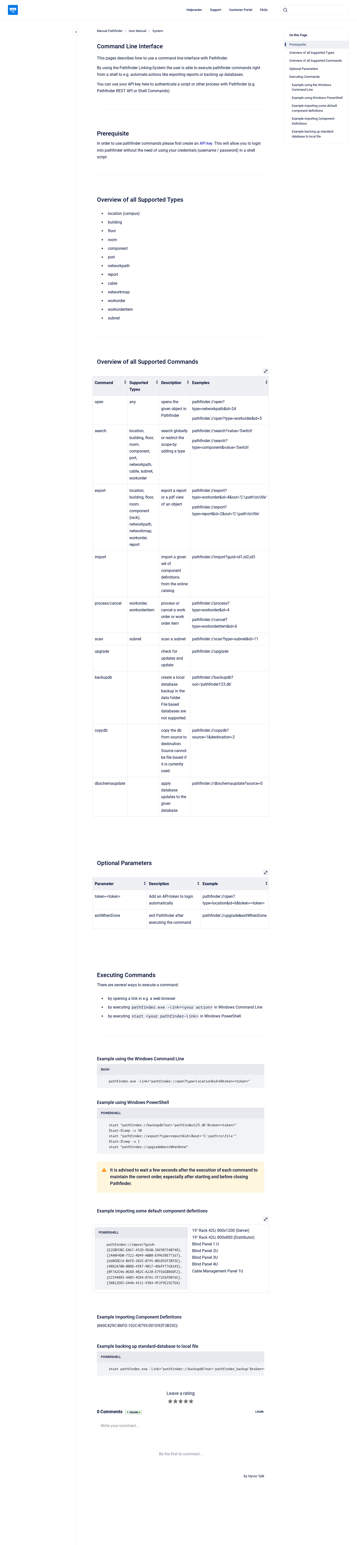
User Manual (137, 31)
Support (215, 10)
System (157, 31)
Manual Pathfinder (109, 31)
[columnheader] (110, 386)
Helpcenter (194, 10)
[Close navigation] (76, 32)
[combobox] (314, 10)
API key (206, 143)
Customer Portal (240, 10)
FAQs (264, 10)
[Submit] (285, 10)
